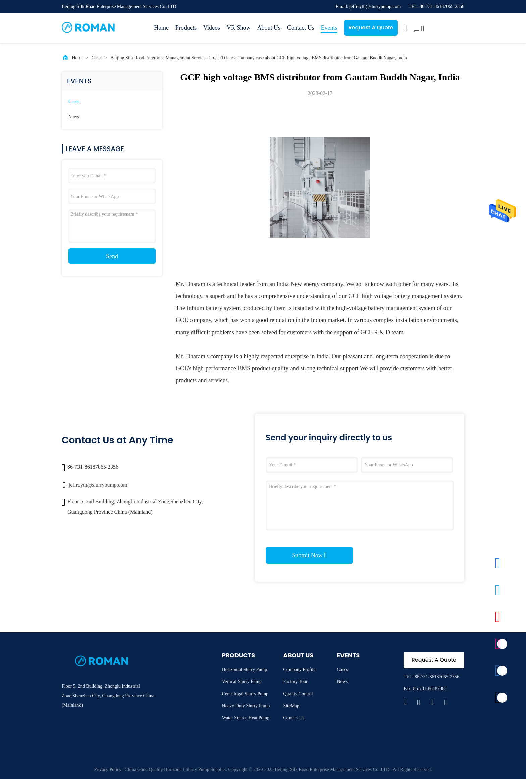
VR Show (239, 27)
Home (161, 27)
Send (112, 256)
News (73, 116)
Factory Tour (295, 681)
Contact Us (300, 27)
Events (329, 27)
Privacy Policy (107, 769)
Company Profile (299, 669)
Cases (97, 57)
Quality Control (298, 693)
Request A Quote (370, 28)
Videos (211, 27)
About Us (268, 27)
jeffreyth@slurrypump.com (98, 485)
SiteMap (291, 705)
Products (186, 27)
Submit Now (309, 555)
